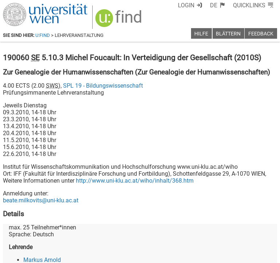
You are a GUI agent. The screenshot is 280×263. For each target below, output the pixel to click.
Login (186, 5)
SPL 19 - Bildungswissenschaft (103, 85)
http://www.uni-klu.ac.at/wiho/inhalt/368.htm (135, 180)
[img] (119, 20)
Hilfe (201, 34)
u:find (42, 35)
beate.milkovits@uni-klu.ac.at (40, 200)
